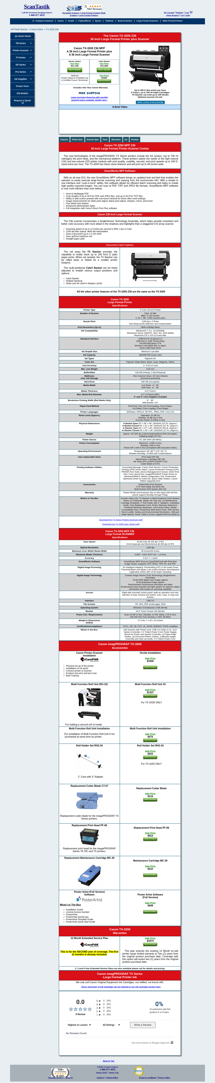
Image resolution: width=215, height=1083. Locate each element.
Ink (126, 140)
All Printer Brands (19, 29)
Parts (105, 140)
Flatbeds (109, 21)
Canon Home (36, 29)
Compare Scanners (42, 21)
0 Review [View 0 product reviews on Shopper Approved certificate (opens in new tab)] (85, 1014)
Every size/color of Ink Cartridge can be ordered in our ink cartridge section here (121, 987)
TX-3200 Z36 (52, 29)
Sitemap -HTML (101, 1072)
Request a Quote (22, 100)
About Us (69, 1077)
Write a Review (142, 1025)
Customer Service (55, 1077)
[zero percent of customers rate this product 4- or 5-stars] (159, 1007)
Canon (61, 21)
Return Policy (112, 1077)
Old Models (22, 93)
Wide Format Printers (173, 21)
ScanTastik (37, 7)
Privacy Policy (164, 1077)
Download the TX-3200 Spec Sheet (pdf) (121, 524)
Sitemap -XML (114, 1072)
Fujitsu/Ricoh (84, 21)
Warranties (116, 140)
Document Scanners (70, 13)
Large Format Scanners (91, 13)
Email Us (101, 1077)
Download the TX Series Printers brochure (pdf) (121, 520)
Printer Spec (77, 140)
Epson (98, 21)
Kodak (71, 21)
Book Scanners (125, 21)
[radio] (119, 1001)
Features (64, 140)
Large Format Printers (88, 15)
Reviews (135, 140)
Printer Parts (22, 86)
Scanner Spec (93, 140)
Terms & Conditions (147, 1077)
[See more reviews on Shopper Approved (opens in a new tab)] (150, 1043)
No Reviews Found (76, 1033)
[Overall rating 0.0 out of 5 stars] (80, 1009)
